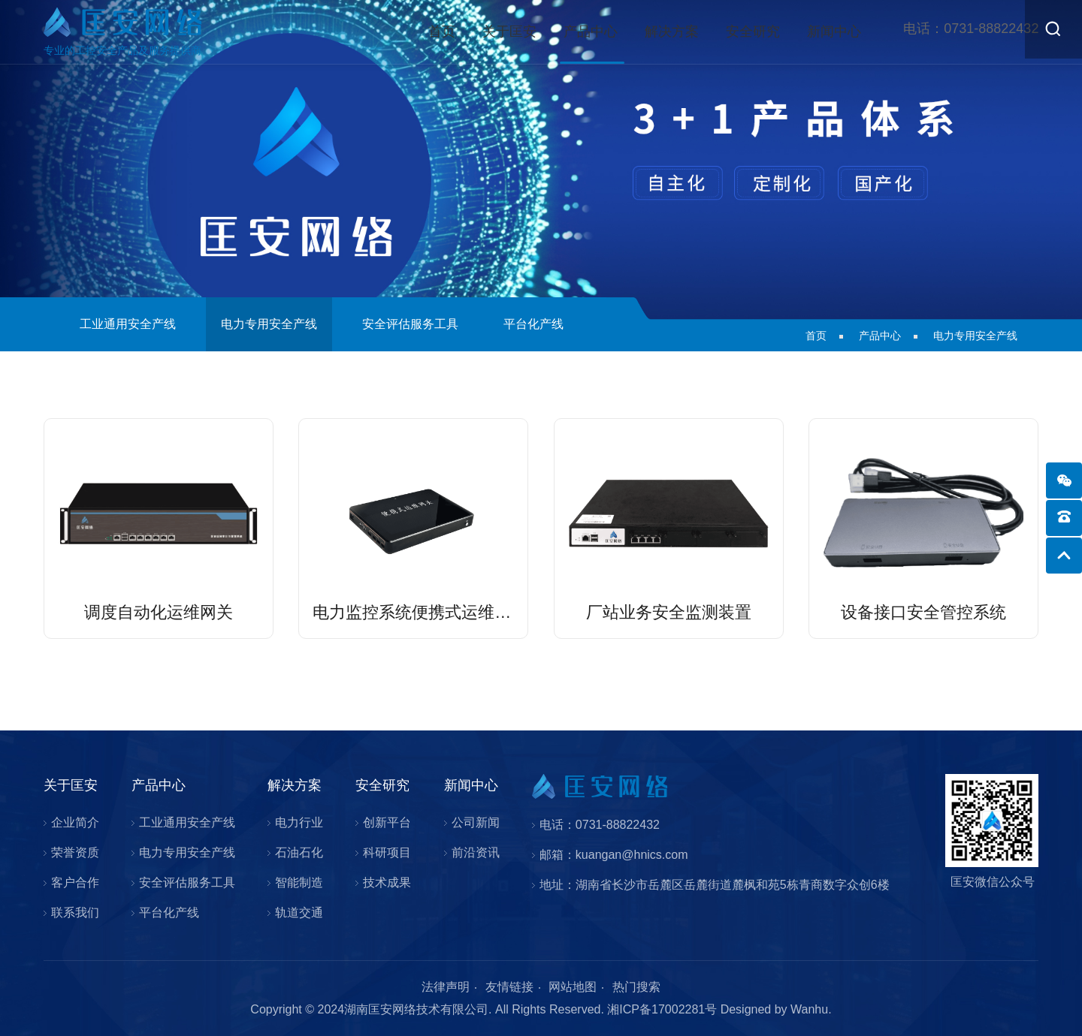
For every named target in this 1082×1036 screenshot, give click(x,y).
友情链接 (509, 986)
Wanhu (809, 1009)
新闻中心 (834, 31)
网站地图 (573, 986)
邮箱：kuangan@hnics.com (613, 854)
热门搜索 (636, 986)
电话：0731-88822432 (599, 824)
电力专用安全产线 (269, 324)
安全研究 (753, 31)
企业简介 (75, 822)
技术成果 (387, 882)
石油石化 (299, 852)
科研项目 (387, 852)
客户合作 (75, 882)
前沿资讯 (476, 852)
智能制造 (299, 882)
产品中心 (591, 31)
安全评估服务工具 (410, 324)
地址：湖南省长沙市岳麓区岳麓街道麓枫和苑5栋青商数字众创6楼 (714, 884)
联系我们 (75, 912)
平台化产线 (533, 324)
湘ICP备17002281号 (662, 1009)
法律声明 (446, 986)
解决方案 (672, 31)
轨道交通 (299, 912)
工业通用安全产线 (128, 324)
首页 (441, 31)
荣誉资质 (75, 852)
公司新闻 (476, 822)
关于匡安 (509, 31)
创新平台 (387, 822)
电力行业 (299, 822)
